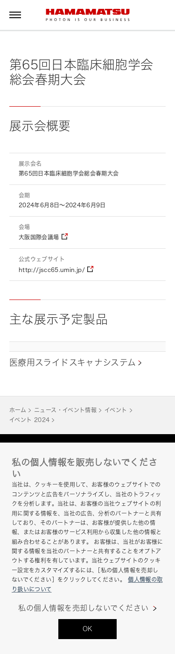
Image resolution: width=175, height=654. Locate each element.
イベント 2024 (29, 419)
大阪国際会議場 (39, 237)
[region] (87, 548)
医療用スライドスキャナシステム (72, 362)
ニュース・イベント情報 (65, 410)
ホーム (17, 410)
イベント (116, 410)
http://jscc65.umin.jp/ (52, 269)
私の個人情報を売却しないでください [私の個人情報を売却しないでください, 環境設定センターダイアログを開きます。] (83, 608)
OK (88, 629)
